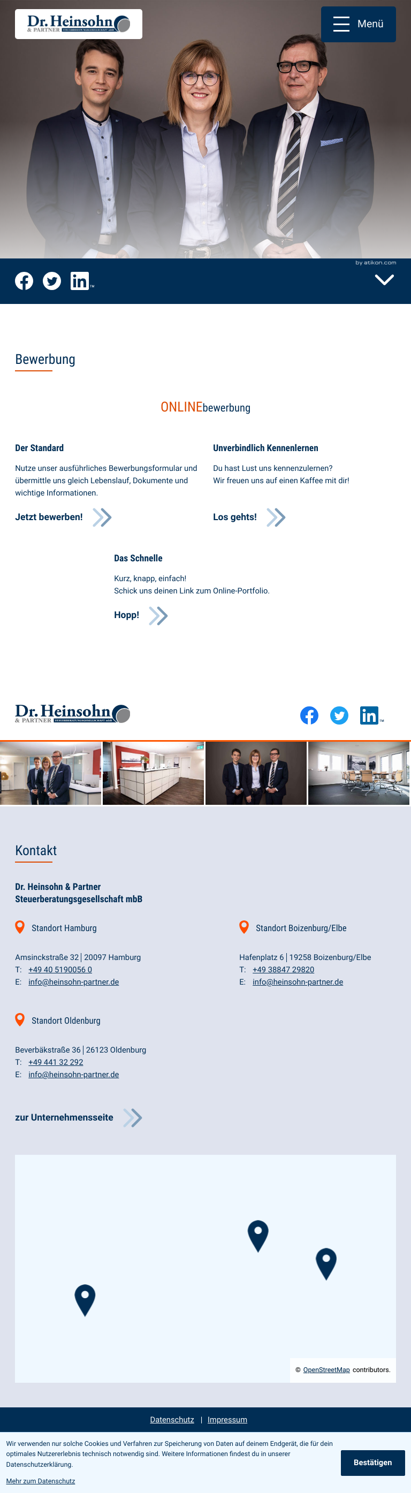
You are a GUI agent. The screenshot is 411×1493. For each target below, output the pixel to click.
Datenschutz (172, 1420)
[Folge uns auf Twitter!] (52, 281)
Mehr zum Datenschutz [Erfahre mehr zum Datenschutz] (40, 1481)
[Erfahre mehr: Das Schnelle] (141, 616)
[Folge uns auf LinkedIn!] (82, 281)
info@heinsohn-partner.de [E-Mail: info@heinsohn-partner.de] (73, 982)
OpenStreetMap (326, 1370)
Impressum (227, 1420)
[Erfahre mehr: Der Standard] (63, 517)
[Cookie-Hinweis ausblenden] (373, 1463)
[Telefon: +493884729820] (283, 970)
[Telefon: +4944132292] (55, 1062)
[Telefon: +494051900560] (60, 970)
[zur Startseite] (78, 24)
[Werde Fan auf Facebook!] (24, 281)
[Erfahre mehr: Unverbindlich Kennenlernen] (249, 517)
